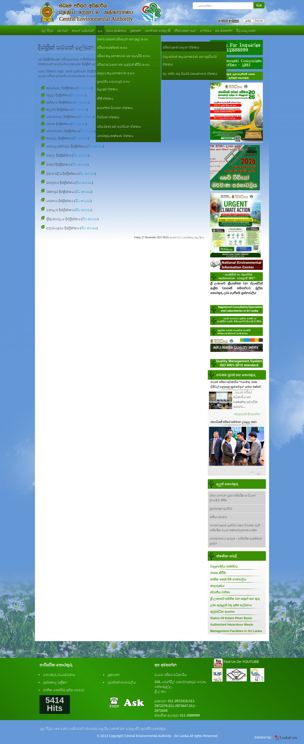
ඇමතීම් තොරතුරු (153, 728)
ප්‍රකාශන (114, 675)
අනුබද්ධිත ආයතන (222, 611)
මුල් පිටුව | (47, 728)
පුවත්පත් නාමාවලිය (122, 682)
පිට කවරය (85, 88)
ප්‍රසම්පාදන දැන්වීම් (221, 508)
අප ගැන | (61, 728)
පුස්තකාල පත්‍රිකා (55, 682)
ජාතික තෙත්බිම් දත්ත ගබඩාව (64, 690)
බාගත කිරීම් (218, 573)
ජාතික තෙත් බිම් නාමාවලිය (228, 579)
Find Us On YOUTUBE (241, 662)
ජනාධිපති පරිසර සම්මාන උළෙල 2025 (233, 422)
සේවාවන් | (77, 728)
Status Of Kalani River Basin (231, 618)
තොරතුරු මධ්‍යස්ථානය (59, 675)
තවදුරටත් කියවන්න (247, 414)
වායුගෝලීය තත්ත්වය (224, 566)
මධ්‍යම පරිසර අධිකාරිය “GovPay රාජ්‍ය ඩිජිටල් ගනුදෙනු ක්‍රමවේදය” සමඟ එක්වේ (235, 384)
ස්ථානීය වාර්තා (220, 592)
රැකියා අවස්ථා (218, 517)
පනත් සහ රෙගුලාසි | (125, 728)
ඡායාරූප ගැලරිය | (97, 728)
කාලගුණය (217, 586)
